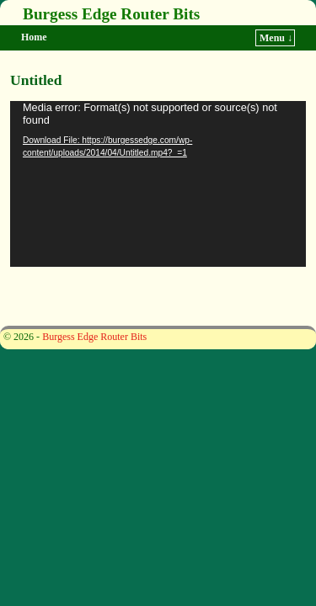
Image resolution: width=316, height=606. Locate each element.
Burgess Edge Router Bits (111, 14)
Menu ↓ (276, 38)
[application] (158, 184)
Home (34, 37)
